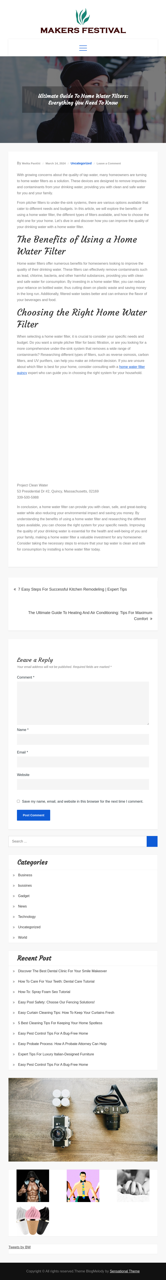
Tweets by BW (19, 1247)
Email (22, 752)
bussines (25, 885)
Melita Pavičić (31, 163)
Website (23, 775)
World (22, 937)
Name (22, 730)
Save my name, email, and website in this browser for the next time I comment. (82, 801)
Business (25, 875)
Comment (25, 677)
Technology (27, 917)
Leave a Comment (109, 163)
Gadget (23, 896)
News (22, 906)
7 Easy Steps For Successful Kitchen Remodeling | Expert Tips (72, 589)
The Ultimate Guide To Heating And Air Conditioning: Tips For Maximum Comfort (90, 616)
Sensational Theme (125, 1271)
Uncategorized (81, 163)
